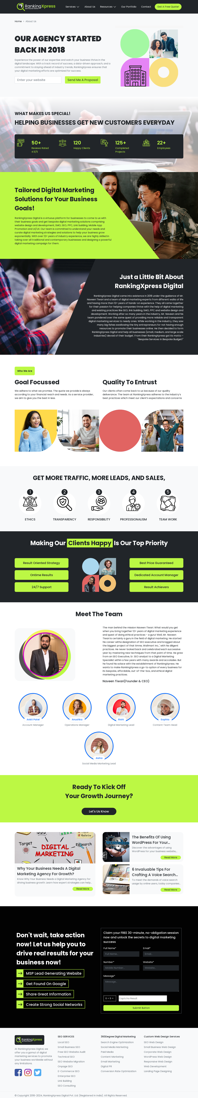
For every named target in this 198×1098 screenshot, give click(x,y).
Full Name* (109, 948)
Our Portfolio (128, 6)
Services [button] (73, 7)
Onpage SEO (65, 1066)
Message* (109, 976)
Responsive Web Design (158, 1061)
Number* (108, 962)
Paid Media (107, 1052)
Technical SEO (66, 1057)
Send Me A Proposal (83, 80)
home (18, 21)
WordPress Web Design (158, 1057)
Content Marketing (112, 1057)
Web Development (155, 1066)
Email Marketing (110, 1061)
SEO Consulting (67, 1085)
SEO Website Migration (71, 1061)
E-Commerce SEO (69, 1071)
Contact (146, 6)
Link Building (65, 1081)
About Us (89, 6)
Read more (82, 889)
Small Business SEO (69, 1047)
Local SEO (63, 1042)
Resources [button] (108, 7)
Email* (147, 948)
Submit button (141, 1008)
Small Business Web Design (160, 1047)
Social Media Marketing (114, 1047)
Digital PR (106, 1066)
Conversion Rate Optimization (118, 1071)
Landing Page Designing (158, 1071)
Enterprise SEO (66, 1076)
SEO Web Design (153, 1042)
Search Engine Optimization (117, 1042)
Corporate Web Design (157, 1052)
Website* (148, 962)
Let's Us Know (99, 811)
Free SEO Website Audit (72, 1052)
